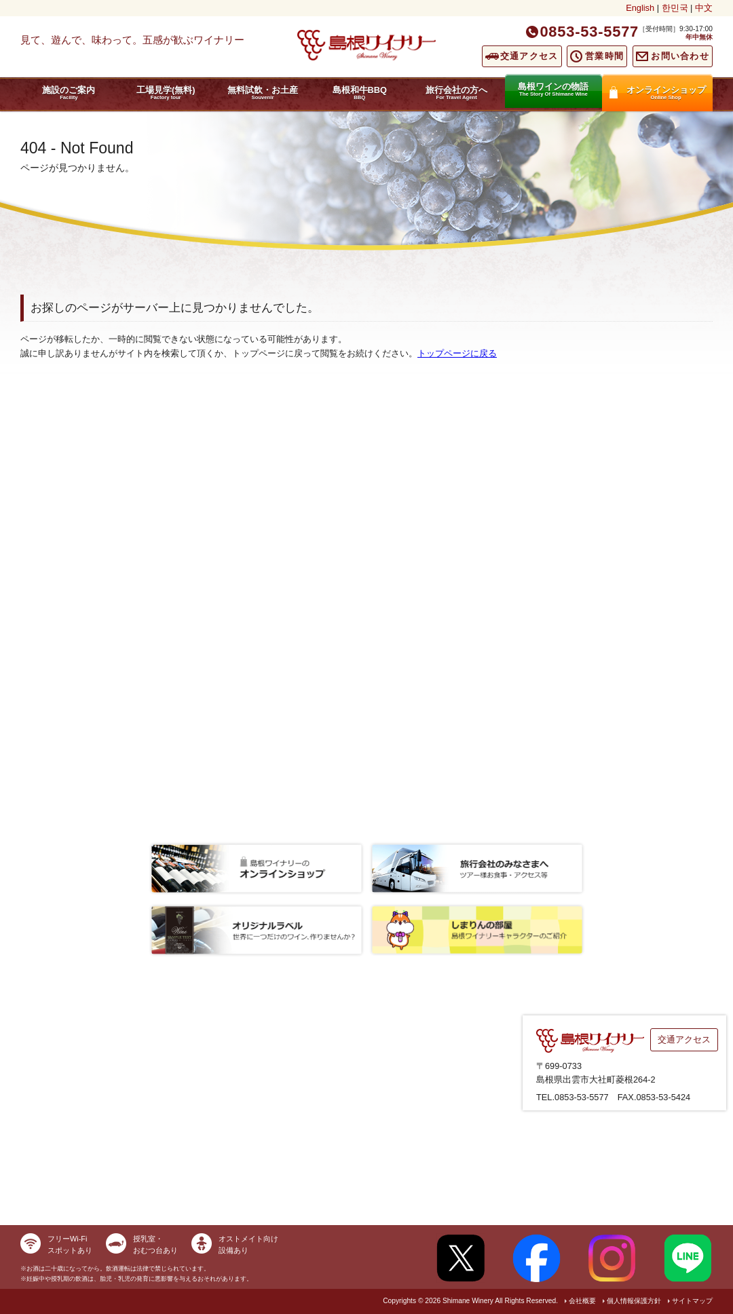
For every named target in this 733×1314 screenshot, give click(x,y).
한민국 (675, 8)
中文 (704, 8)
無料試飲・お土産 (263, 92)
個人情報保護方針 (634, 1300)
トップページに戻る (457, 353)
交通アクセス (529, 56)
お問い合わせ (680, 56)
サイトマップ (692, 1300)
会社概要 (582, 1300)
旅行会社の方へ (456, 92)
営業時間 (604, 56)
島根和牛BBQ (359, 92)
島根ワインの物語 (553, 89)
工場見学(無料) (165, 92)
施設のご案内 (68, 92)
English (640, 8)
